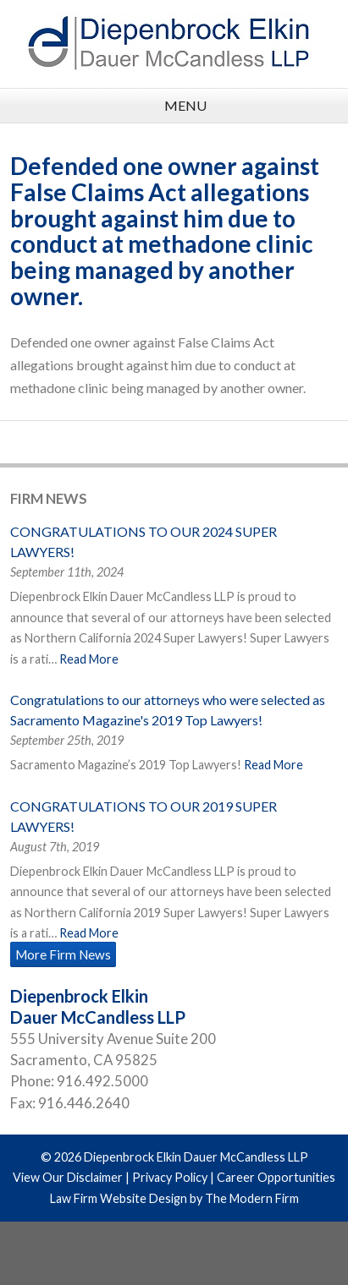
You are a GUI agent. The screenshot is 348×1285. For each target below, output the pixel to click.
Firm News (48, 498)
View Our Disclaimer (68, 1177)
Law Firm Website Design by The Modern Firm (174, 1198)
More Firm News (63, 954)
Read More (89, 659)
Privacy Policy (169, 1177)
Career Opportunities (276, 1177)
